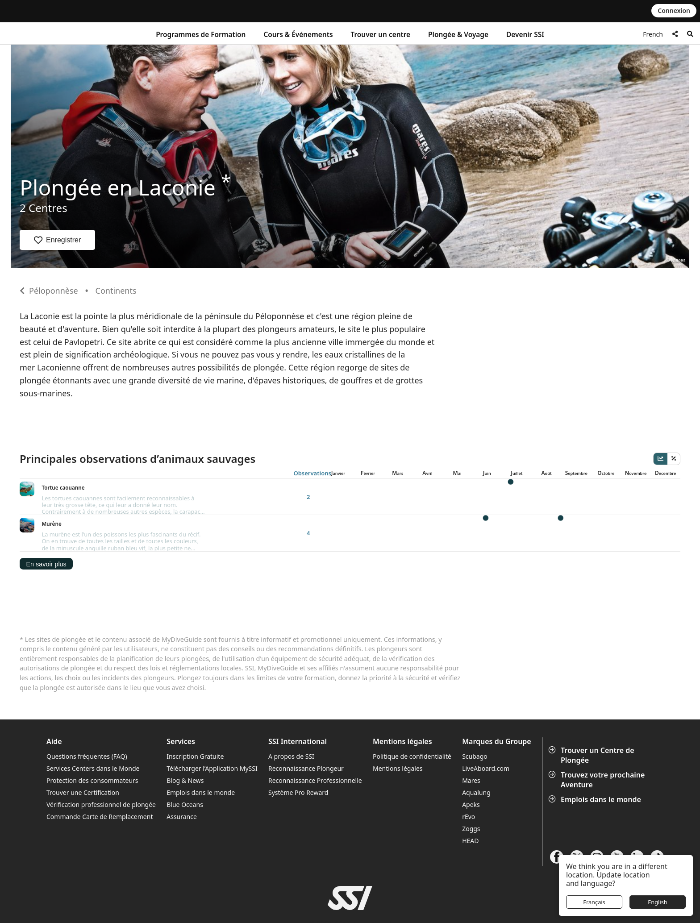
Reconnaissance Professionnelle (315, 748)
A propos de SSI (291, 724)
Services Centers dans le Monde (92, 736)
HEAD (470, 808)
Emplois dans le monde (595, 767)
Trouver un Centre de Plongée (592, 722)
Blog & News (185, 748)
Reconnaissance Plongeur (306, 736)
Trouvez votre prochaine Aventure (597, 747)
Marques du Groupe (496, 709)
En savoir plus (46, 531)
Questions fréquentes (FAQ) (86, 724)
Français (594, 902)
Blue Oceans (185, 772)
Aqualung (476, 760)
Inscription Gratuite (195, 724)
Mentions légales (398, 736)
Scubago (475, 724)
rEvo (468, 784)
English (657, 902)
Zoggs (471, 796)
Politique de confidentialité (412, 724)
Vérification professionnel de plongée (101, 772)
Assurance (182, 784)
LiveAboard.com (485, 736)
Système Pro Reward (298, 760)
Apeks (471, 772)
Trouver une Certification (82, 760)
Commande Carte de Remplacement (99, 784)
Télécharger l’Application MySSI (212, 736)
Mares (471, 748)
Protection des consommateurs (92, 748)
